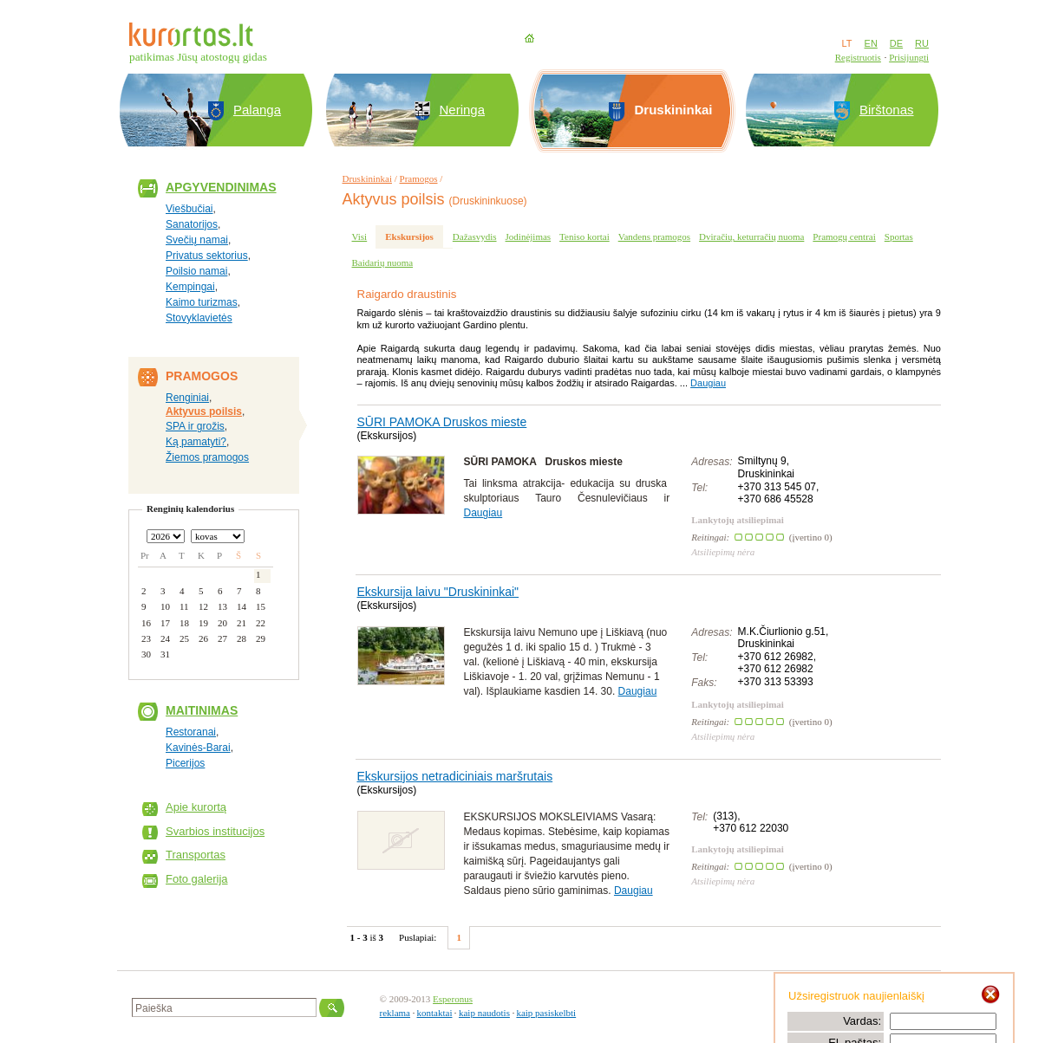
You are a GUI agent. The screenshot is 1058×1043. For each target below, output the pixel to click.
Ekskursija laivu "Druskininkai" (438, 592)
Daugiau (708, 383)
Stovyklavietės (199, 318)
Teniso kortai (584, 236)
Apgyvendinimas (221, 187)
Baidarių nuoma (383, 262)
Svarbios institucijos (215, 831)
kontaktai (435, 1012)
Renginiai (187, 398)
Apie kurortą (196, 806)
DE (896, 43)
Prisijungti (909, 57)
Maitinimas (202, 710)
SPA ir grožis (195, 426)
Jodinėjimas (529, 236)
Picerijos (185, 763)
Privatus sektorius (207, 255)
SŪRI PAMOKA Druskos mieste (442, 422)
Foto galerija (197, 878)
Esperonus (453, 999)
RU (922, 43)
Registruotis (858, 57)
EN (871, 43)
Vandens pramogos (654, 236)
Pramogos (419, 178)
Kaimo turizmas (202, 302)
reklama (395, 1012)
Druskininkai (367, 178)
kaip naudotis (484, 1012)
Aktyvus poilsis (204, 411)
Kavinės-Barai (198, 748)
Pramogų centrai (844, 236)
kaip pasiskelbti (546, 1012)
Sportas (899, 236)
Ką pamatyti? (196, 442)
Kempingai (190, 287)
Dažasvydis (475, 236)
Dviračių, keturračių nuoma (751, 236)
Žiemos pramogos (207, 457)
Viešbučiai (189, 209)
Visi (360, 236)
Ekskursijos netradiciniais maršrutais (455, 776)
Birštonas (886, 109)
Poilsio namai (196, 271)
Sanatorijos (192, 224)
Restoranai (191, 732)
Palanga (257, 109)
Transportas (195, 854)
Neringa (463, 109)
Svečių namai (197, 240)
